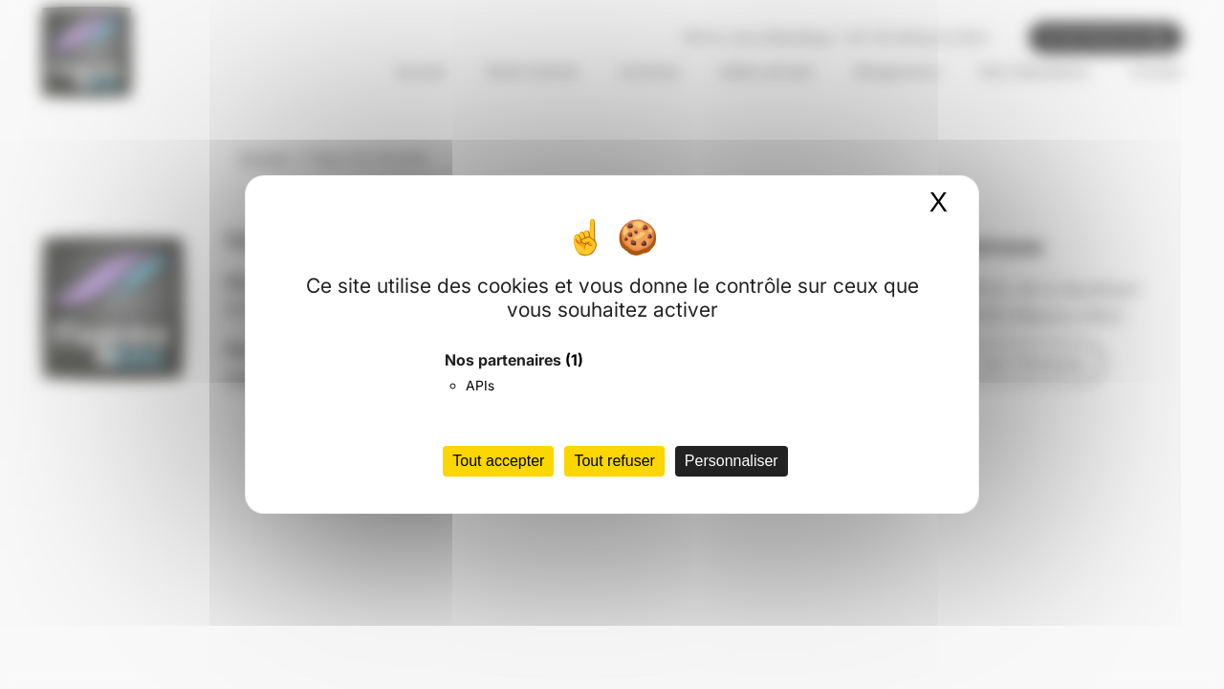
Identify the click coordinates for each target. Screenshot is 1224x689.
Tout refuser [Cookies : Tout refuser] (614, 461)
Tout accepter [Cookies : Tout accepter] (498, 461)
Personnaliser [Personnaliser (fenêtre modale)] (731, 461)
